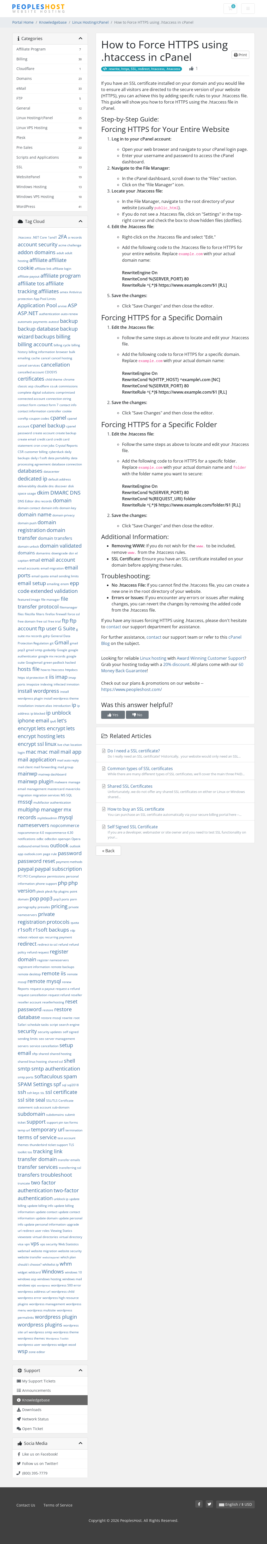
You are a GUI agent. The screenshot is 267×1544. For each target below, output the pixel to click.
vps (35, 1243)
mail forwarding (45, 767)
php (62, 882)
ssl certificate (61, 1091)
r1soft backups (51, 929)
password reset (36, 860)
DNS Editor (26, 501)
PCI (20, 876)
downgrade (59, 553)
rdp (72, 930)
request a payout (42, 988)
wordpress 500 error (66, 1285)
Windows (53, 1271)
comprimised (65, 392)
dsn (71, 553)
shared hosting (60, 1054)
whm (66, 1263)
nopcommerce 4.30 (59, 832)
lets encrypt (51, 728)
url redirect (26, 1230)
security (27, 1031)
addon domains (37, 252)
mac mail (48, 751)
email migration (52, 568)
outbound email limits (33, 846)
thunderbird (38, 1145)
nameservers (33, 825)
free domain (26, 621)
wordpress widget (54, 1344)
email (34, 560)
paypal (26, 868)
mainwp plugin (35, 781)
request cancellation (32, 995)
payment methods (69, 862)
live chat (63, 744)
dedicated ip (32, 478)
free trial (54, 621)
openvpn (64, 839)
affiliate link (43, 268)
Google (62, 650)
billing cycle (62, 345)
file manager (50, 599)
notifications (26, 839)
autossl (53, 321)
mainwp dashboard (52, 774)
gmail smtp (34, 650)
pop (34, 898)
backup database (38, 328)
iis (51, 676)
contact (113, 627)
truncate (24, 1183)
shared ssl (55, 1061)
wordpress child (62, 1291)
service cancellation (44, 1046)
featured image (29, 599)
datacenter (51, 471)
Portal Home (23, 22)
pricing (59, 906)
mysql (65, 817)
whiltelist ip (51, 1264)
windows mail (72, 1279)
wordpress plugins (40, 1324)
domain (62, 500)
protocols (58, 921)
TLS (71, 1145)
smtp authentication (55, 1068)
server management (60, 1038)
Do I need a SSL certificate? (175, 753)
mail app (70, 751)
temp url (24, 1130)
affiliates (48, 291)
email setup (32, 583)
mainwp (27, 773)
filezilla (30, 614)
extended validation (54, 590)
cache (35, 358)
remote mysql (44, 981)
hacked (70, 662)
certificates (31, 378)
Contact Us (25, 1505)
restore (48, 1010)
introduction (62, 705)
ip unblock (58, 712)
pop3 (46, 898)
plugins (63, 891)
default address (59, 479)
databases (30, 470)
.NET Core (39, 237)
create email (27, 439)
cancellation (55, 364)
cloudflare (41, 386)
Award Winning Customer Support (210, 658)
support (36, 1121)
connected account (31, 398)
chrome (69, 379)
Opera (76, 839)
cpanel (58, 417)
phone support (46, 883)
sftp (35, 1054)
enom (64, 584)
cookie (67, 411)
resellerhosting (53, 1002)
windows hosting (49, 1279)
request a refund (68, 988)
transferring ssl (70, 1167)
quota (75, 922)
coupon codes (39, 418)
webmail (24, 1251)
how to (45, 670)
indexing (46, 684)
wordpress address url (34, 1291)
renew (66, 982)
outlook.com (33, 854)
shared (44, 1054)
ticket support (58, 1145)
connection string (58, 398)
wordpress (43, 1285)
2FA (62, 236)
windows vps (27, 1285)
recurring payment (58, 937)
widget (22, 1272)
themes (23, 1145)
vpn (27, 1244)
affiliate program (60, 275)
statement (25, 1107)
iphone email (33, 720)
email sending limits (64, 576)
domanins (43, 553)
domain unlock (28, 546)
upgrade (73, 1224)
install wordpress (38, 690)
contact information (32, 411)
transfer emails (69, 1160)
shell (69, 1060)
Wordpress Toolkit (57, 1338)
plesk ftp (51, 891)
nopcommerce (64, 825)
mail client (25, 767)
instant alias (43, 705)
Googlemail (34, 662)
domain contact (29, 508)
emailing (53, 584)
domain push (27, 523)
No (137, 714)
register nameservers (53, 960)
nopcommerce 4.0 (31, 832)
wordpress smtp (40, 1332)
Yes (113, 714)
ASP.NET (28, 313)
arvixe (62, 306)
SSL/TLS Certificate (60, 1100)
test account (66, 1138)
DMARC (59, 492)
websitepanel (51, 1257)
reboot (22, 937)
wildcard (34, 1272)
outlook (59, 845)
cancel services (29, 365)
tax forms (71, 1122)
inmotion (72, 684)
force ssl (74, 614)
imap (61, 676)
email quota (40, 576)
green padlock (54, 662)
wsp (23, 1351)
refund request (38, 952)
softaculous (48, 1076)
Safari (22, 1024)
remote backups (62, 967)
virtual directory (70, 1237)
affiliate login (61, 268)
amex (64, 292)
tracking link (48, 1151)
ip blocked (38, 713)
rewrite (67, 1018)
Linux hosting (153, 658)
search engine (69, 1024)
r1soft (25, 929)
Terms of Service (58, 1505)
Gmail (61, 642)
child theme (53, 379)
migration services (46, 795)
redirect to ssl (47, 944)
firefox (50, 614)
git (51, 643)
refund (63, 944)
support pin (55, 1122)
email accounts (29, 568)
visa (20, 1244)
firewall (61, 614)
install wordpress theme (61, 698)
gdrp (46, 636)
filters (40, 614)
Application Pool (37, 305)
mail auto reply (68, 760)
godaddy (49, 650)
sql (64, 1085)
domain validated (61, 545)
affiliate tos (31, 283)
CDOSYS (51, 372)
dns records (43, 501)
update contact (46, 1212)
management (36, 789)
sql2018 (73, 1085)
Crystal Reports (67, 445)
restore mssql (51, 1018)
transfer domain (37, 1159)
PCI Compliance (34, 876)
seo (41, 1038)
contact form (27, 405)
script (54, 1024)
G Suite (66, 628)
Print (240, 54)
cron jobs (47, 445)
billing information (42, 352)
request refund (59, 995)
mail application (37, 759)
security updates (50, 1032)
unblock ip (61, 1199)
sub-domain (60, 1107)
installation (26, 705)
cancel (45, 358)
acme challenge (69, 245)
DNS (75, 492)
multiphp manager (40, 809)
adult (60, 253)
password (70, 853)
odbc (40, 839)
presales (44, 907)
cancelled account (31, 372)
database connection (67, 464)
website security (70, 1251)
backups (45, 336)
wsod (72, 1344)
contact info (67, 405)
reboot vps (36, 937)
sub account (42, 1107)
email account (58, 559)
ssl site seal (31, 1099)
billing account (35, 344)
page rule (50, 854)
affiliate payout (28, 276)
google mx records (51, 656)
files (21, 614)
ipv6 (53, 721)
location (76, 744)
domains (26, 553)
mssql (25, 801)
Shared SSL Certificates (175, 791)
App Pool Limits (45, 299)
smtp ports (25, 1077)
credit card (45, 439)
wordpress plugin (56, 1316)
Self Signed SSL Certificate (175, 832)
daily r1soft (39, 458)
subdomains (55, 1114)
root (77, 1018)
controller (54, 411)
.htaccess (24, 237)
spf (57, 1084)
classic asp (25, 386)
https (21, 677)
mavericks (72, 789)
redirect (27, 943)
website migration (44, 1251)
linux (50, 743)
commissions (68, 386)
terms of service (37, 1137)
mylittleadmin (47, 818)
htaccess (57, 670)
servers (23, 1046)
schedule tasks (38, 1024)
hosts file (29, 668)
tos (30, 1152)
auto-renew (69, 314)
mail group (65, 767)
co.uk (54, 386)
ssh (22, 1091)
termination (73, 1130)
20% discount (176, 664)
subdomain (31, 1113)
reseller (76, 995)
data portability (59, 458)
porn (73, 899)
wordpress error (29, 1298)
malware (60, 782)
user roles (42, 1230)
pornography (27, 907)
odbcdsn (51, 839)
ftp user (47, 628)
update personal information (45, 1224)
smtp (24, 1068)
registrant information (34, 967)
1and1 (52, 237)
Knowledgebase (53, 22)
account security (37, 244)
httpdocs (71, 670)
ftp (65, 620)
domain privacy (63, 515)
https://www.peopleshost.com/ (131, 689)
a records (75, 237)
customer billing (36, 452)
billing (63, 336)
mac (31, 751)
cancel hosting (61, 358)
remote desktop (29, 974)
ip (74, 704)
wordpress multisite (41, 1310)
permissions (56, 876)
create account (43, 433)
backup (69, 320)
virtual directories (45, 1237)
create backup (66, 433)
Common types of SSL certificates (175, 771)
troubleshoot (56, 1174)
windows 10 (73, 1272)
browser (62, 352)
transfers (29, 1174)
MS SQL (66, 795)
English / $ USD (235, 1504)
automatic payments (32, 321)
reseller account (29, 1002)
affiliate (38, 260)
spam (70, 1076)
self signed (70, 1032)
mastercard (55, 789)
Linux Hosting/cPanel (90, 22)
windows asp (27, 1279)
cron (37, 445)
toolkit (22, 1152)
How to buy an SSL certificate (175, 811)
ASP (72, 305)
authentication (49, 314)
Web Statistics (68, 1244)
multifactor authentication (52, 802)
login (21, 752)
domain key (67, 508)
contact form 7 (47, 405)
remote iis (54, 973)
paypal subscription (58, 868)
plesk (40, 891)
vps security (48, 1244)
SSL (42, 1093)
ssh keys (33, 1093)
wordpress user (29, 1344)
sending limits (28, 1038)
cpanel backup (47, 425)
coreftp (23, 418)
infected (59, 684)
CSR (20, 452)
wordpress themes (31, 1338)
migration (25, 795)
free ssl (42, 621)
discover (61, 486)
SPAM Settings (35, 1084)
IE (46, 677)
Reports (23, 988)
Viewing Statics (61, 1230)
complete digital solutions (36, 392)
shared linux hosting (32, 1061)
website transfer (29, 1257)
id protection (35, 677)
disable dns (45, 486)
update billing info (40, 1205)
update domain (47, 1218)
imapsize (32, 684)
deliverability (27, 486)
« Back (108, 851)
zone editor (37, 1352)
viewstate (25, 1237)
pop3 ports (61, 899)
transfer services (38, 1166)
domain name (34, 514)
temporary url (47, 1129)
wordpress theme (66, 1332)
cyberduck (56, 452)
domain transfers (55, 538)
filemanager (68, 607)
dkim (43, 492)
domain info (49, 508)
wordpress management (47, 1304)
